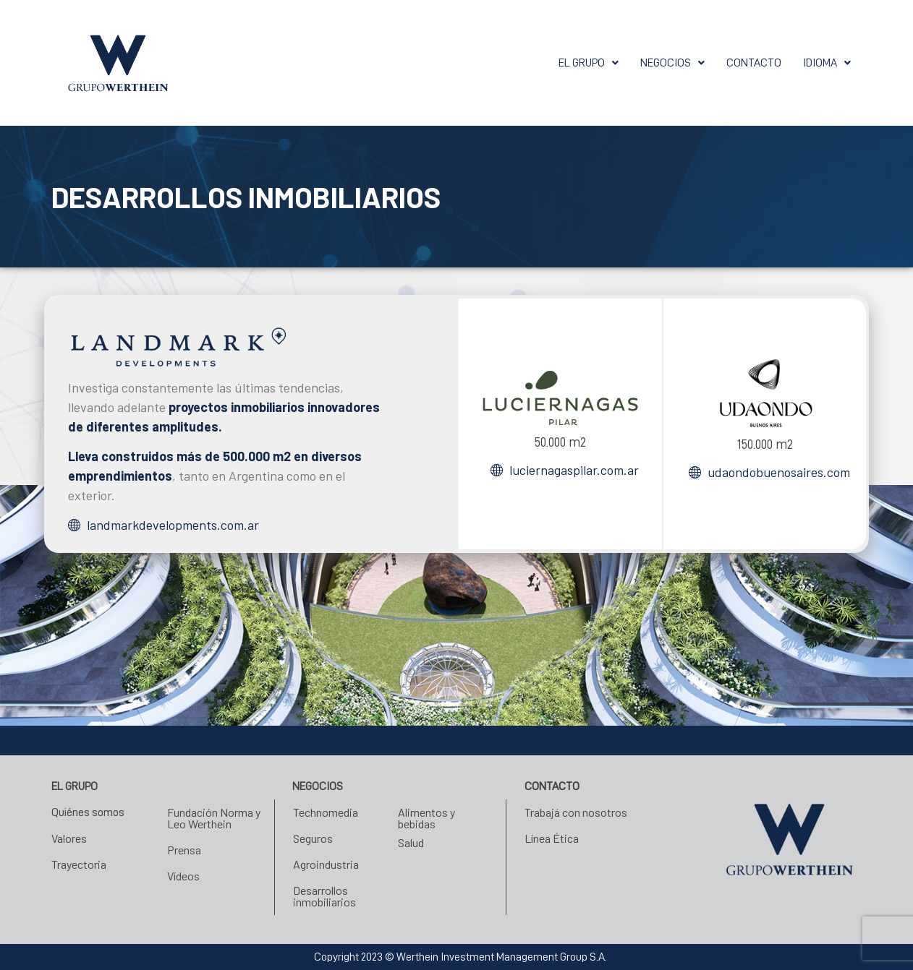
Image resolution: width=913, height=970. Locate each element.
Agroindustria (326, 864)
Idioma (823, 62)
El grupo (553, 62)
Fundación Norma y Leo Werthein (213, 817)
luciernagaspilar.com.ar (574, 470)
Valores (69, 838)
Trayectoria (78, 864)
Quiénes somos (91, 812)
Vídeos (183, 876)
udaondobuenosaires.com (779, 472)
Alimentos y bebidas (426, 817)
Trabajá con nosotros (576, 812)
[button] (553, 63)
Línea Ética (552, 838)
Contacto (742, 62)
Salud (411, 842)
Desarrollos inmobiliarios (324, 896)
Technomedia (325, 812)
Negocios (651, 62)
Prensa (184, 850)
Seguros (313, 838)
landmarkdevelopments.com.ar (173, 525)
